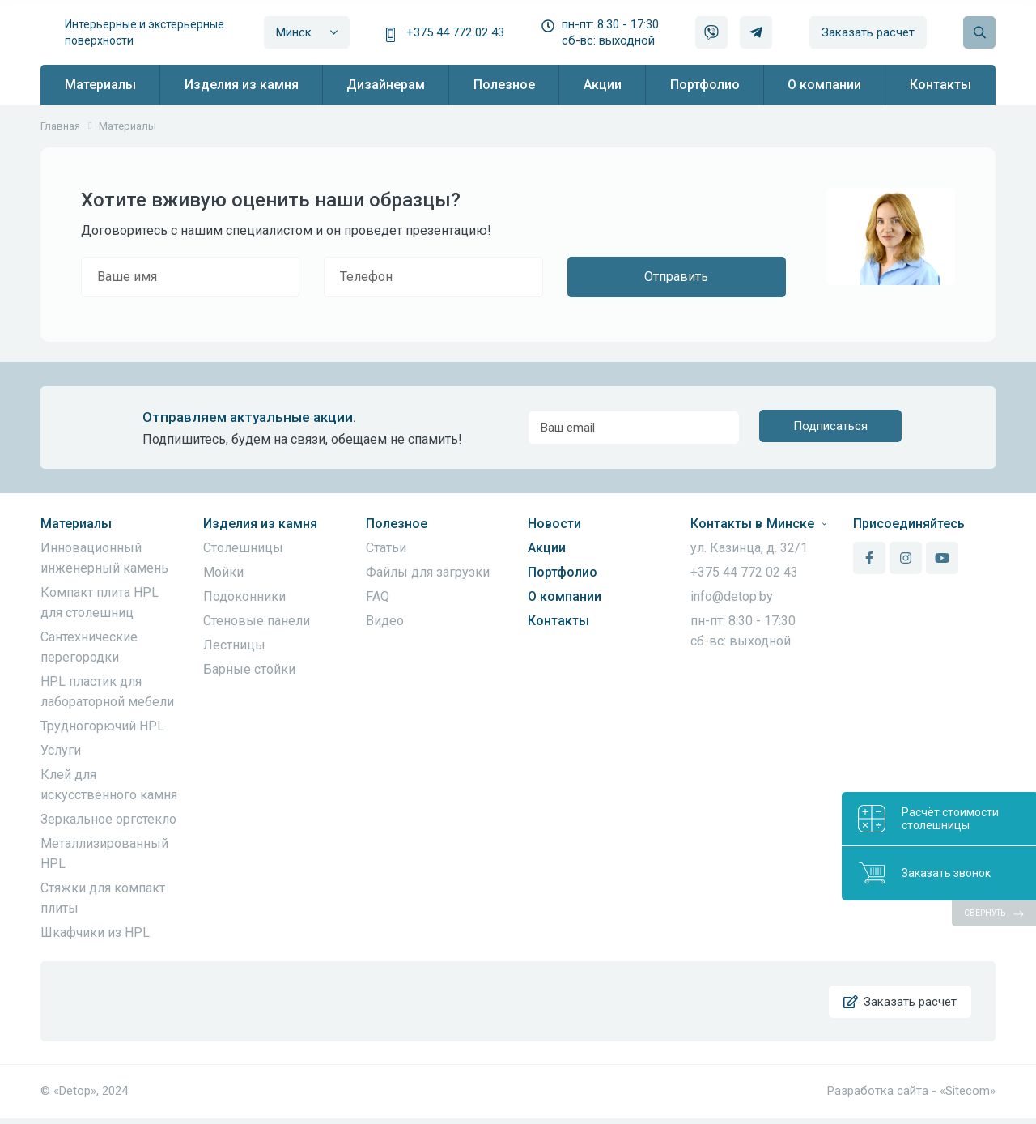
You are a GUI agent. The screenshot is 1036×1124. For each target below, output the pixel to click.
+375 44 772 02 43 (455, 32)
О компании (564, 596)
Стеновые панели (256, 620)
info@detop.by (731, 596)
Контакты (558, 620)
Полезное (396, 523)
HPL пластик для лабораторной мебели (107, 691)
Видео (385, 620)
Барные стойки (249, 669)
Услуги (60, 750)
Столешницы (243, 548)
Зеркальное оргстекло (108, 819)
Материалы (76, 523)
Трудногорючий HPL (102, 726)
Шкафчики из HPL (95, 932)
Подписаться (830, 427)
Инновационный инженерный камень (104, 558)
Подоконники (244, 596)
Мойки (223, 572)
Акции (547, 548)
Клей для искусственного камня (108, 785)
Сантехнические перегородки (89, 647)
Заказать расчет (868, 32)
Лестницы (234, 645)
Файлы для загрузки (428, 572)
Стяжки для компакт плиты (102, 898)
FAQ (377, 596)
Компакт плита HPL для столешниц (99, 602)
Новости (554, 523)
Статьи (386, 548)
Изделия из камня (260, 523)
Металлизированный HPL (104, 853)
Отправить (676, 276)
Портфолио (562, 572)
